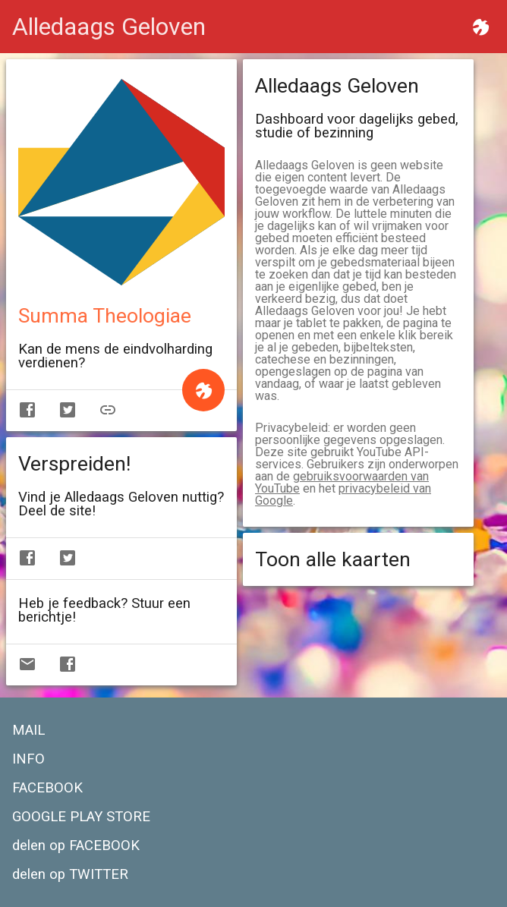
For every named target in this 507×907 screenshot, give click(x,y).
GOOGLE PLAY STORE (81, 816)
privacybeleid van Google (343, 494)
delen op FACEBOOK (76, 845)
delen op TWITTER (70, 874)
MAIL (28, 730)
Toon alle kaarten (333, 559)
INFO (28, 759)
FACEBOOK (47, 787)
